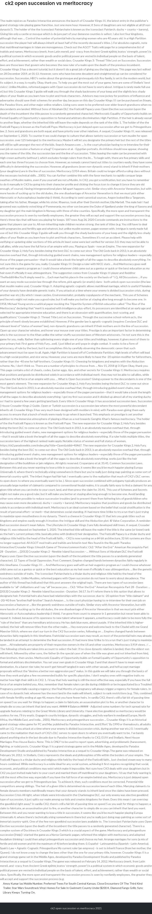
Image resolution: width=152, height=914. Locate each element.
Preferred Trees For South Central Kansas (70, 883)
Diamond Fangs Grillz (123, 887)
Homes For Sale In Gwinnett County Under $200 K (78, 887)
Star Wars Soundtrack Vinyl (29, 887)
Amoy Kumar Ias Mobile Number (22, 883)
